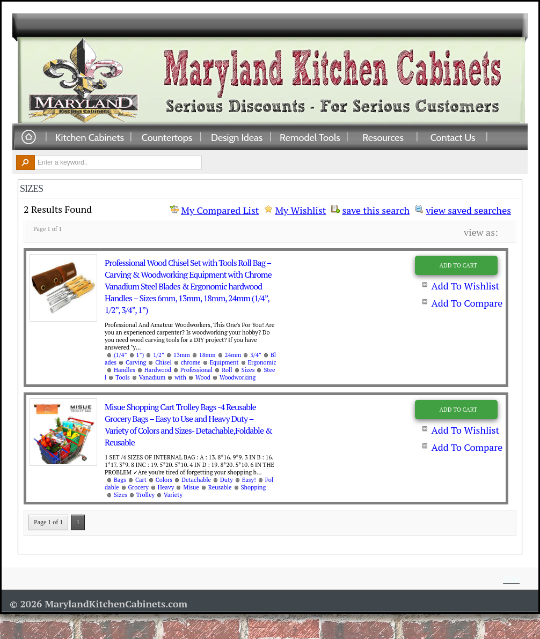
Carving (136, 362)
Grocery (138, 487)
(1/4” (120, 355)
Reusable (220, 487)
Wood (202, 377)
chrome (191, 362)
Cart (141, 480)
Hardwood (157, 370)
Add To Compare (466, 302)
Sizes (248, 370)
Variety (173, 495)
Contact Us (453, 137)
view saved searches (468, 209)
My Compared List (220, 210)
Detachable (196, 480)
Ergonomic (262, 362)
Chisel (163, 362)
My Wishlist (300, 210)
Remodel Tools (310, 137)
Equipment (224, 362)
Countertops (167, 137)
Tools (122, 377)
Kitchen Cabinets (89, 137)
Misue (191, 487)
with (180, 377)
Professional (196, 370)
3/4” (255, 355)
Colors (164, 480)
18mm (207, 355)
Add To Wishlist (465, 285)
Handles (124, 370)
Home (28, 137)
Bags (120, 480)
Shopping (253, 487)
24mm (233, 355)
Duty (226, 480)
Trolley (145, 495)
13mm (181, 355)
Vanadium (152, 377)
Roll (227, 370)
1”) (140, 355)
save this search (376, 209)
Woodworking (238, 377)
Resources (383, 137)
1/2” (158, 355)
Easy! (249, 480)
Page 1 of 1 (48, 522)
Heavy (166, 487)
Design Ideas (236, 137)
